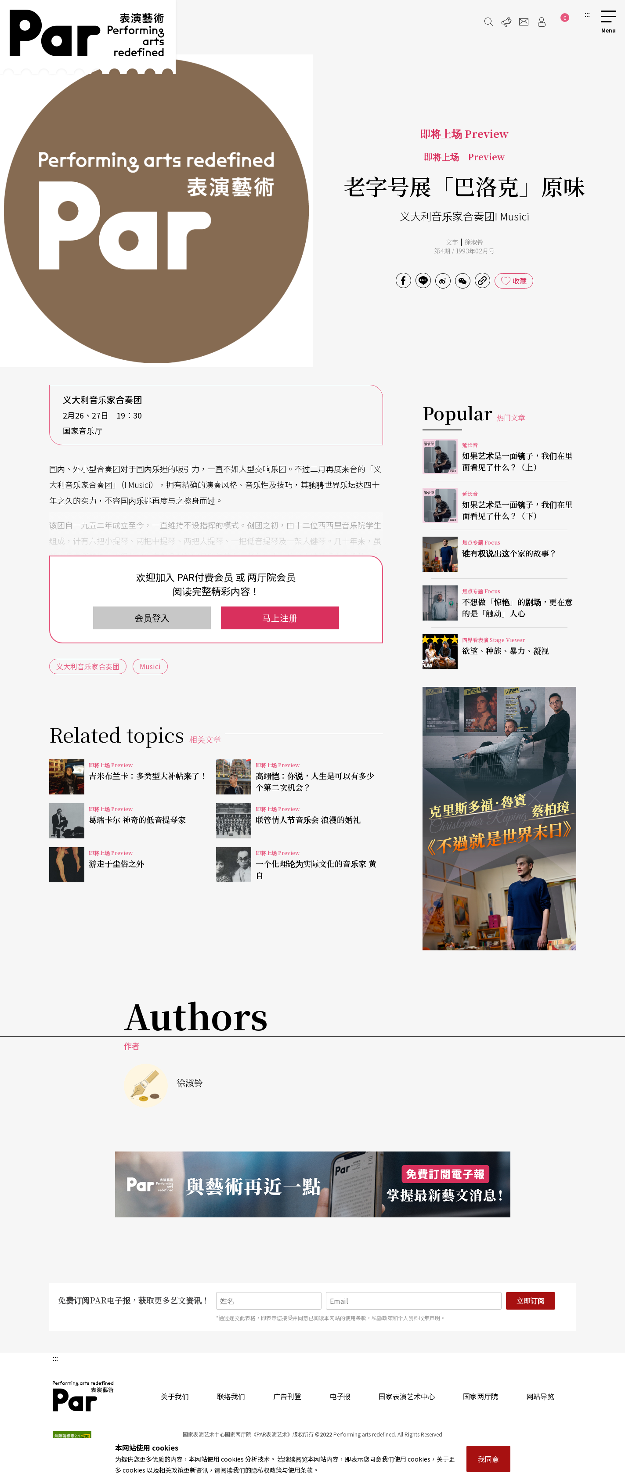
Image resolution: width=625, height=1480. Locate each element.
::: (587, 14)
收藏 (520, 280)
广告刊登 (287, 1396)
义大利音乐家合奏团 (87, 666)
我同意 (488, 1459)
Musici (150, 666)
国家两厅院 (480, 1396)
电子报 (339, 1396)
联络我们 (231, 1396)
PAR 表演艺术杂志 (83, 1396)
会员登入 (152, 617)
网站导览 (540, 1396)
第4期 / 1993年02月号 (464, 250)
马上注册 (279, 617)
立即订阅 (531, 1301)
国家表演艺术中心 (407, 1396)
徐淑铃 (474, 242)
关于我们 (175, 1396)
